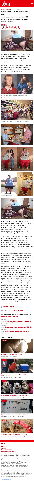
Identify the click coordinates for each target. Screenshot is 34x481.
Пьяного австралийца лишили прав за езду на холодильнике (14, 374)
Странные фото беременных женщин (11, 354)
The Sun (11, 311)
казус (12, 307)
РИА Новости (18, 311)
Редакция (3, 448)
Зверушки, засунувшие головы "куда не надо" (14, 434)
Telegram (15, 316)
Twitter (9, 316)
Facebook (4, 316)
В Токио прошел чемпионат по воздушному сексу (15, 332)
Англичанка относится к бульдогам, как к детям (14, 395)
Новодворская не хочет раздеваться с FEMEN (16, 327)
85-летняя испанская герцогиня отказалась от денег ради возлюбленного (16, 322)
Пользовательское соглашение (8, 451)
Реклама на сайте (5, 445)
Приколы (8, 9)
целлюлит (5, 307)
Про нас (3, 443)
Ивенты (3, 446)
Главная (3, 9)
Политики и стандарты (6, 449)
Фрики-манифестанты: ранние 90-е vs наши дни (15, 415)
